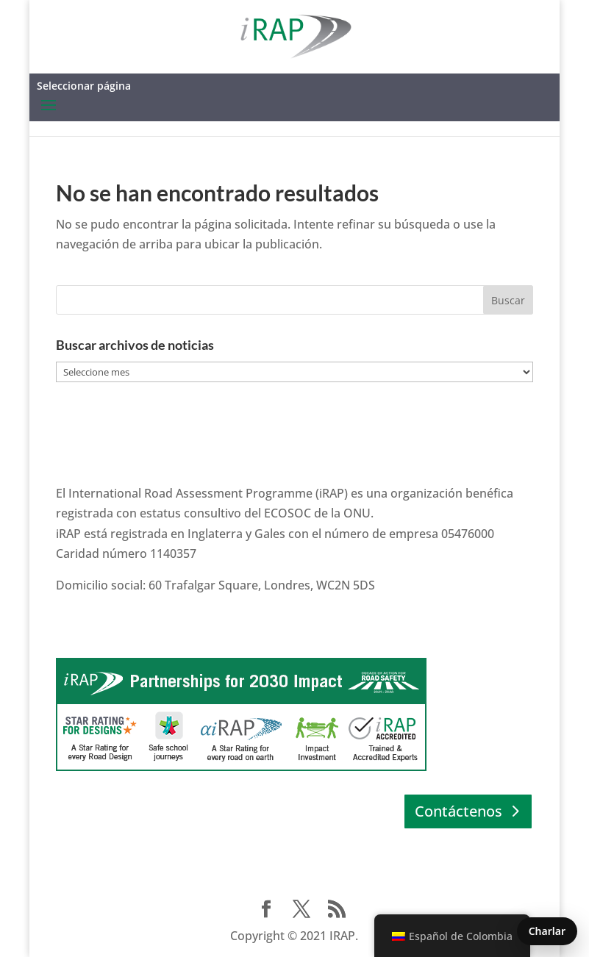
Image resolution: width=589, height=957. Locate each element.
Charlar (547, 931)
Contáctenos (458, 811)
